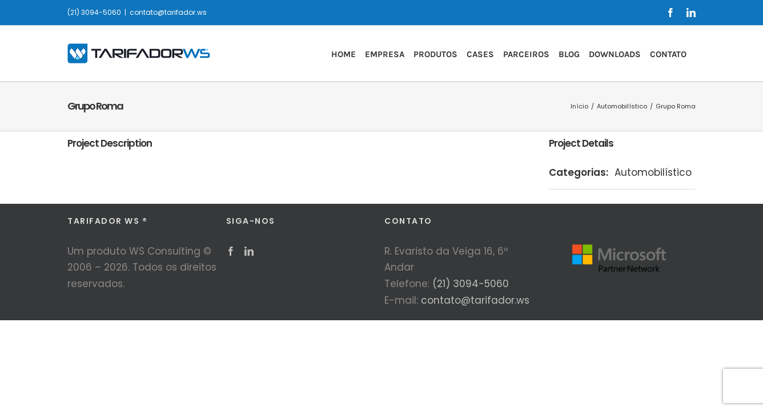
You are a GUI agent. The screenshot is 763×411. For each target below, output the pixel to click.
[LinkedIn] (249, 251)
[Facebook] (230, 251)
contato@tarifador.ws (168, 12)
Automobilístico (653, 172)
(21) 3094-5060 (470, 284)
